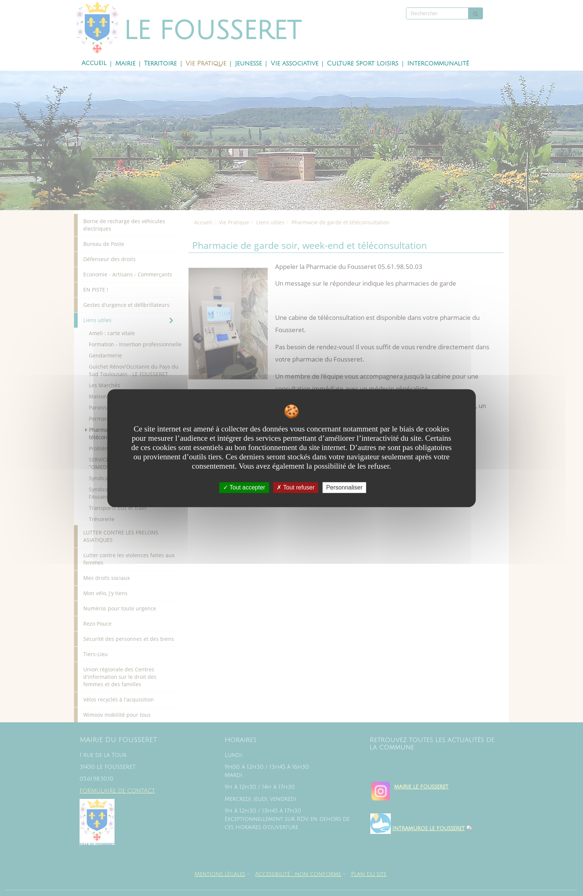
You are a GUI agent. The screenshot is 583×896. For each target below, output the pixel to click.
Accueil (93, 63)
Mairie (125, 63)
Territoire (160, 63)
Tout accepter (244, 487)
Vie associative (294, 63)
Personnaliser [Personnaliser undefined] (344, 487)
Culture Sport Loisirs (362, 63)
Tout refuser (296, 487)
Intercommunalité (438, 63)
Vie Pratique (206, 63)
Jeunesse (248, 63)
